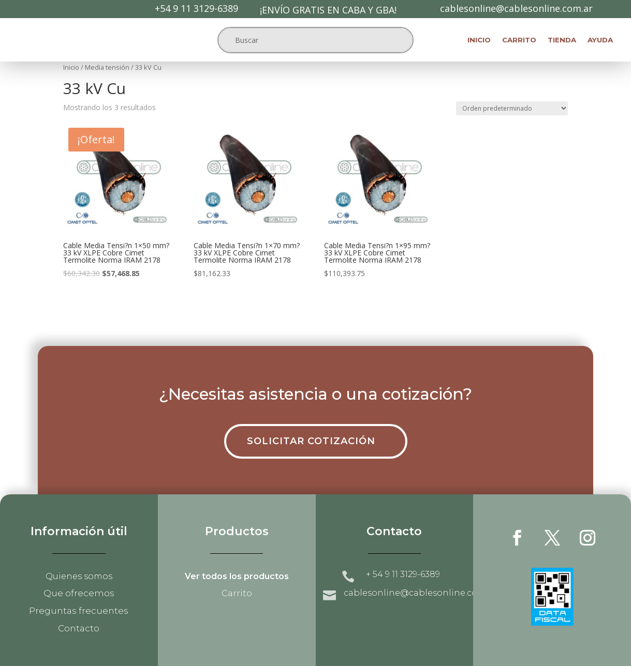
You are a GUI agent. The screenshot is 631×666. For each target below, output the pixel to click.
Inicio (479, 40)
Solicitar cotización (311, 441)
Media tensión (107, 67)
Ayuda (600, 40)
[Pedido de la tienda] (512, 108)
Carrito (519, 40)
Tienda (562, 40)
